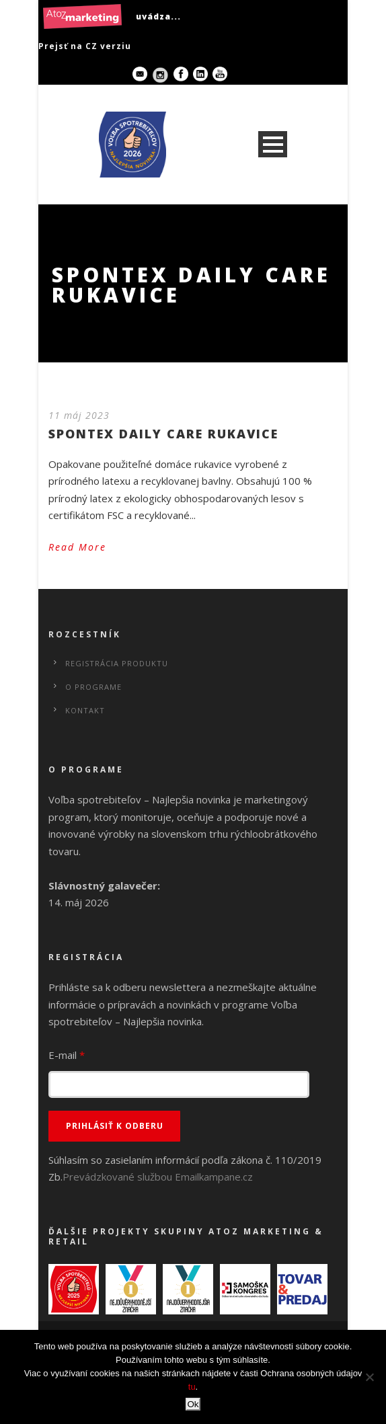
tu (192, 1387)
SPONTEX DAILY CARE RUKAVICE (163, 434)
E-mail (66, 1055)
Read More (77, 547)
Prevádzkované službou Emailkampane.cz (158, 1176)
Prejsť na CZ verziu (84, 46)
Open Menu (272, 144)
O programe (93, 687)
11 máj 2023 (79, 415)
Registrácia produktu (116, 663)
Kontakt (85, 710)
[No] (369, 1377)
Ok (192, 1404)
